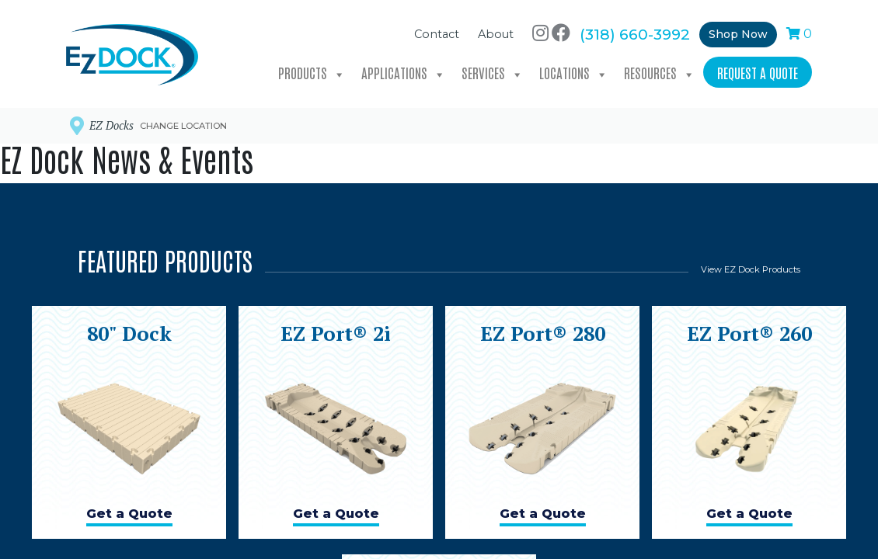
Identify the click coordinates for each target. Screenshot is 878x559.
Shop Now (738, 33)
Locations (573, 71)
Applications (403, 71)
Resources (659, 71)
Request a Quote (757, 70)
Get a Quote (129, 513)
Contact (436, 33)
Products (312, 71)
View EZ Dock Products (750, 269)
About (496, 33)
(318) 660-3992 (635, 32)
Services (493, 71)
